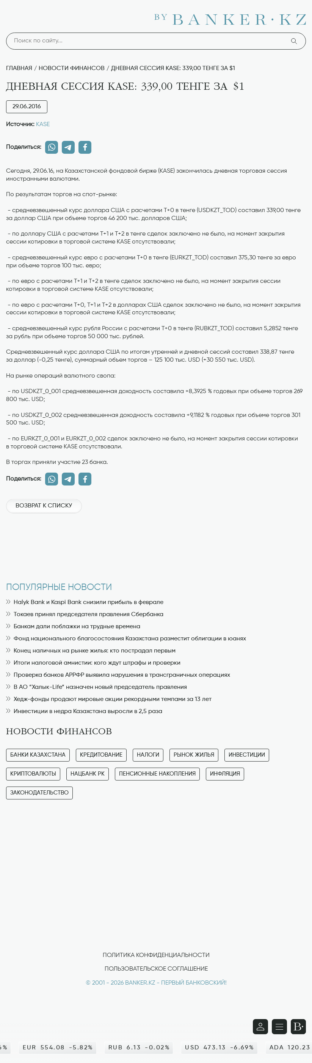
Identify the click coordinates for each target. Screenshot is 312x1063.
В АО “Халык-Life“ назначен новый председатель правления (96, 687)
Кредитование (101, 755)
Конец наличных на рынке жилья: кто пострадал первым (91, 651)
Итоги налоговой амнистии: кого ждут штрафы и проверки (93, 663)
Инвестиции (247, 755)
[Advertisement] (156, 544)
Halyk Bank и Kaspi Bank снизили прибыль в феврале (84, 602)
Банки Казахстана (38, 755)
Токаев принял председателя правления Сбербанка (84, 615)
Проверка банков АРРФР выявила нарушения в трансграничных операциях (118, 675)
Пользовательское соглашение (156, 969)
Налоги (148, 755)
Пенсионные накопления (157, 774)
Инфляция (225, 774)
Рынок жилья (194, 755)
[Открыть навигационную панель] (279, 1026)
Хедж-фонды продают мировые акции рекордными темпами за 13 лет (109, 699)
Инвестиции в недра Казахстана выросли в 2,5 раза (84, 712)
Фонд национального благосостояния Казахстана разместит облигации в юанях (126, 639)
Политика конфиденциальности (156, 955)
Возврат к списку (44, 506)
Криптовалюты (33, 774)
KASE (43, 125)
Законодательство (39, 793)
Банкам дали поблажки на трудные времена (73, 627)
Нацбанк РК (88, 774)
